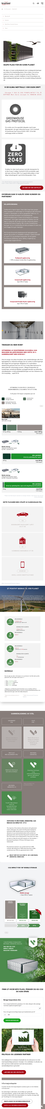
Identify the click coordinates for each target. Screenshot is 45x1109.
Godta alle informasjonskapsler (15, 1105)
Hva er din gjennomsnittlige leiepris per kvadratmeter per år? (19, 1012)
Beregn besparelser (12, 1020)
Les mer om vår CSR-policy (31, 188)
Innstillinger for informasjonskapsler (17, 1101)
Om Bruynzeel (7, 9)
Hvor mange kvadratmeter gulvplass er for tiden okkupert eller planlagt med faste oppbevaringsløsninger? (21, 1004)
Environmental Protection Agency (12, 583)
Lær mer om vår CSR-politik (14, 1072)
